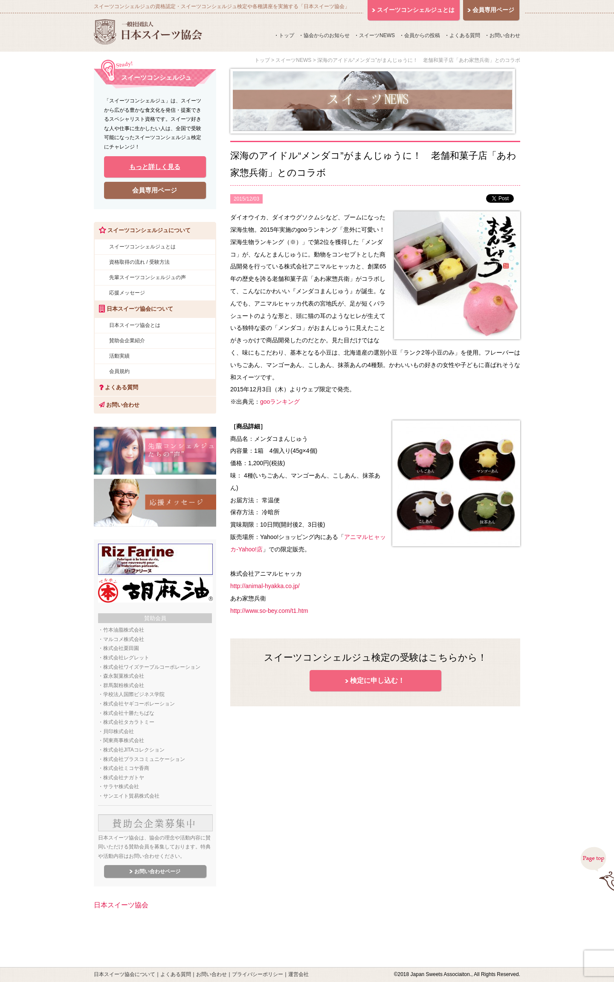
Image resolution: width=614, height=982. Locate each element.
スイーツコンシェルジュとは (142, 247)
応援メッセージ (127, 293)
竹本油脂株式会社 (123, 630)
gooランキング (280, 401)
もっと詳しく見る (154, 166)
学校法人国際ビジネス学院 (134, 694)
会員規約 (119, 371)
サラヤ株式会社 (121, 787)
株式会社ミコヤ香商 (126, 768)
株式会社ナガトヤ (123, 778)
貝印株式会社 (118, 731)
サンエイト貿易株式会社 (131, 796)
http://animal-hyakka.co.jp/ (265, 586)
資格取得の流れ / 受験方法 (139, 262)
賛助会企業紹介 (127, 341)
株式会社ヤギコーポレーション (139, 704)
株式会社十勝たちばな (128, 713)
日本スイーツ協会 (121, 905)
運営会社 (298, 974)
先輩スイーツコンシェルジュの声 (147, 277)
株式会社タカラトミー (128, 722)
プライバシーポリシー (257, 974)
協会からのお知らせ (327, 35)
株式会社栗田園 (121, 648)
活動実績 (119, 356)
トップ (286, 35)
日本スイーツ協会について (124, 974)
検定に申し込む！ (377, 680)
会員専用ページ (154, 190)
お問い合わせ (504, 35)
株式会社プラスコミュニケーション (144, 759)
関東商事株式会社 (123, 740)
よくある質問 (464, 35)
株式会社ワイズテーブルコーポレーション (151, 667)
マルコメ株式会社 (123, 639)
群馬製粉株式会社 (123, 685)
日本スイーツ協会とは (134, 325)
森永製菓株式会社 (123, 676)
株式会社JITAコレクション (134, 750)
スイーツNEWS (377, 35)
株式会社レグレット (126, 658)
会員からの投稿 (422, 35)
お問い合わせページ (157, 871)
